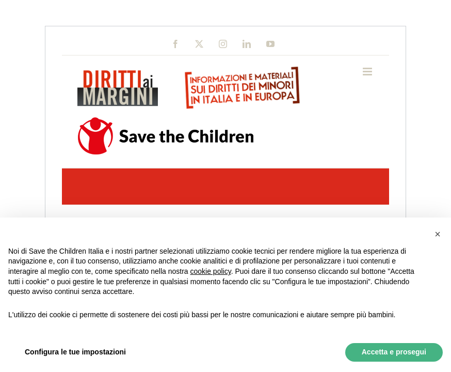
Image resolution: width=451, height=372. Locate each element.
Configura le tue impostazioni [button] (75, 352)
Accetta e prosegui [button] (394, 352)
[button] (437, 234)
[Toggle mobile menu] (368, 71)
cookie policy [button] (210, 271)
